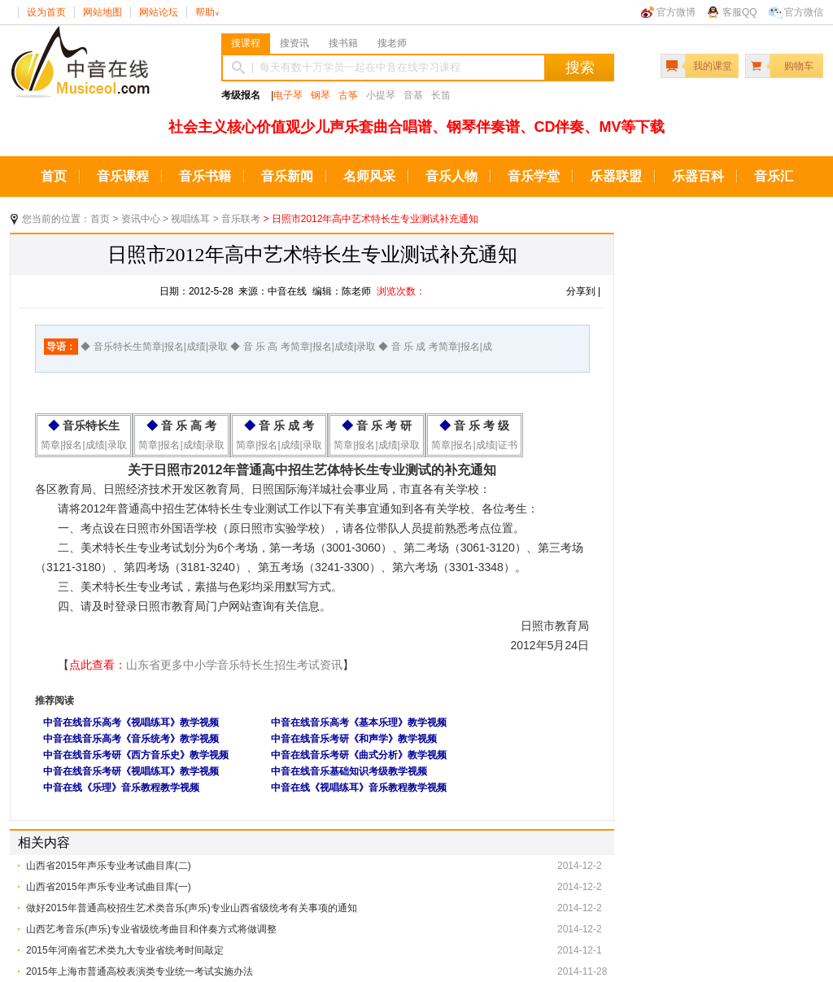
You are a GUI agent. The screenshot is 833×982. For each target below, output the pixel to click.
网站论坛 (158, 12)
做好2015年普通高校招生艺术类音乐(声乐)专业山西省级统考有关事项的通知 (191, 908)
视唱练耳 (190, 219)
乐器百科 (698, 176)
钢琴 (320, 95)
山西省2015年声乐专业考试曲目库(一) (108, 887)
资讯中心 (140, 219)
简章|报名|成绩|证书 (474, 445)
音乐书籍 (205, 176)
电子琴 (288, 95)
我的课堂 (712, 66)
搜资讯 (294, 43)
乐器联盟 (616, 176)
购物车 (798, 66)
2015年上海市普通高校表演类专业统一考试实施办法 (139, 971)
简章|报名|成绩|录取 (83, 445)
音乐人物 (451, 176)
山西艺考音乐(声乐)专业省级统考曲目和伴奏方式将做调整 (151, 929)
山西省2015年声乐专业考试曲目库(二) (108, 865)
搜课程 (245, 43)
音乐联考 (240, 219)
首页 (54, 176)
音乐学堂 (534, 176)
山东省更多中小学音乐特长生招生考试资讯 (234, 664)
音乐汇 (773, 176)
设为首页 (46, 12)
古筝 (348, 95)
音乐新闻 (287, 176)
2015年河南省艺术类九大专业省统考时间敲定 (125, 950)
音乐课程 (123, 176)
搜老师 (392, 43)
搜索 (580, 67)
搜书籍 (343, 43)
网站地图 (102, 12)
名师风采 (369, 176)
